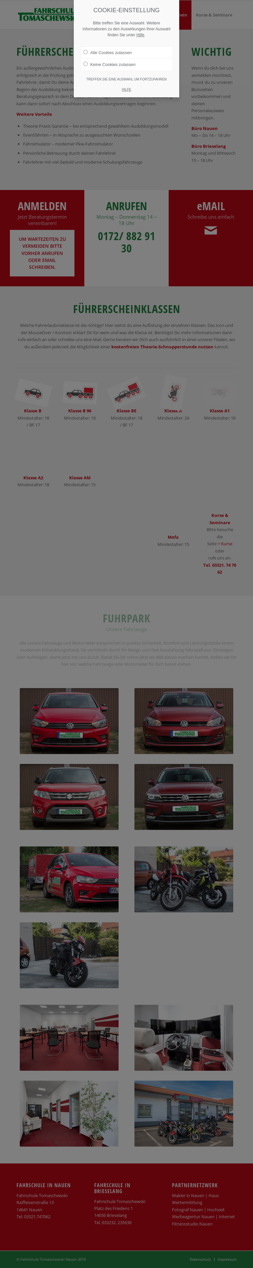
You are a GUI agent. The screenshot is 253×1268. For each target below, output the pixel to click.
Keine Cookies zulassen (109, 64)
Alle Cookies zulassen (107, 52)
